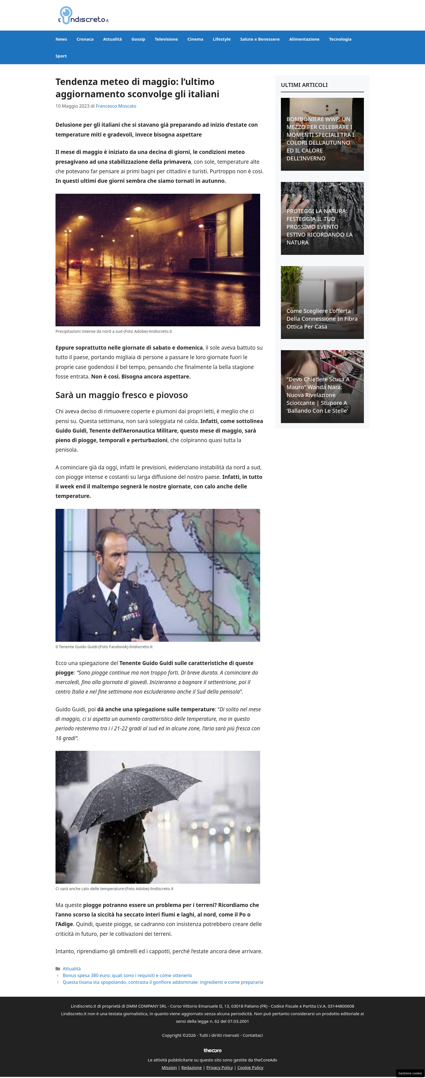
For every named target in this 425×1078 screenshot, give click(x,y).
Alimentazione (304, 39)
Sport (61, 56)
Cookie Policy (250, 1067)
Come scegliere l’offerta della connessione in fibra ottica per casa (322, 318)
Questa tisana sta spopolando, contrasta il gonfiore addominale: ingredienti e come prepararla (163, 982)
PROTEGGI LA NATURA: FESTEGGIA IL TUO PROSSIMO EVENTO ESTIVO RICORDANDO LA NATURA (320, 226)
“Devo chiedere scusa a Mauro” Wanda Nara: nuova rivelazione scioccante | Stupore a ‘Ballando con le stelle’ (318, 394)
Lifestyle (222, 39)
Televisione (166, 39)
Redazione (191, 1067)
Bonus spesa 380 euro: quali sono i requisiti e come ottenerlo (127, 975)
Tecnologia (340, 39)
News (61, 39)
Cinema (195, 39)
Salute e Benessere (260, 39)
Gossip (138, 39)
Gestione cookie (410, 1073)
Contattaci (253, 1035)
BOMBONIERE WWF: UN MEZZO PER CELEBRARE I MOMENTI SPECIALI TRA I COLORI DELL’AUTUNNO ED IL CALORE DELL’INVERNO (320, 138)
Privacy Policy (219, 1067)
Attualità (112, 39)
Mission (169, 1067)
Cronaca (85, 39)
